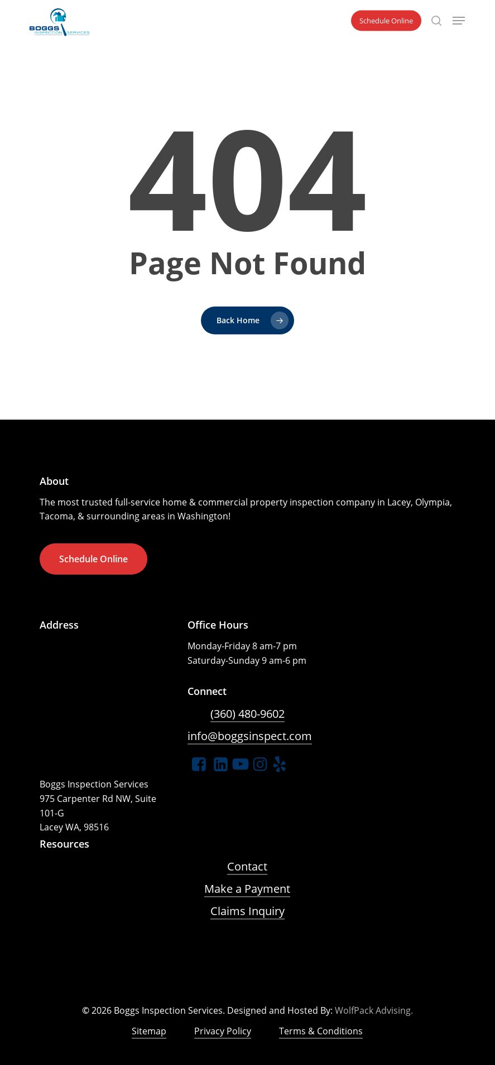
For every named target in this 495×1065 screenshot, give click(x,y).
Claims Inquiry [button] (247, 910)
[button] (459, 20)
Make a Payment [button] (247, 888)
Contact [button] (247, 866)
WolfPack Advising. (374, 1010)
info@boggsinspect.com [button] (250, 735)
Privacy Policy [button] (222, 1031)
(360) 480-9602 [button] (247, 713)
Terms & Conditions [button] (321, 1031)
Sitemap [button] (149, 1031)
